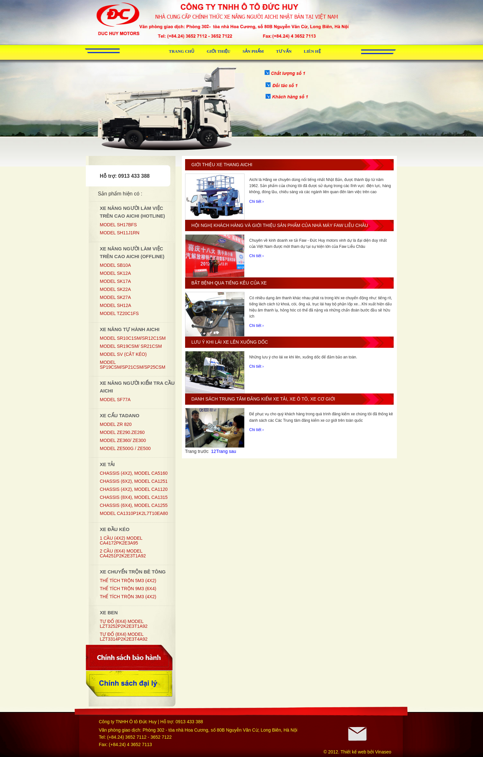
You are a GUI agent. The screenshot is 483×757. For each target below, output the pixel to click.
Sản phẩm (253, 51)
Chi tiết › (256, 201)
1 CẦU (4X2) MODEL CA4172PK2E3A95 (121, 540)
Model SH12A (115, 305)
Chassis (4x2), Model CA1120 (134, 489)
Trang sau (226, 451)
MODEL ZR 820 (116, 424)
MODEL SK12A (115, 273)
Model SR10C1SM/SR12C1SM (133, 338)
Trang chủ (182, 51)
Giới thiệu (218, 51)
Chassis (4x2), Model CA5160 (134, 473)
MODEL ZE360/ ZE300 (123, 440)
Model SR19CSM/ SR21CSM (131, 346)
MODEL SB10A (115, 265)
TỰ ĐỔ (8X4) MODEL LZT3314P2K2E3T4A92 (124, 637)
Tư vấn (283, 51)
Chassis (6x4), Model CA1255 (134, 505)
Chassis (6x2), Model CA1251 (134, 481)
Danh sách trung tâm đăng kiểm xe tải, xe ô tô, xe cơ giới (263, 398)
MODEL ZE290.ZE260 (122, 432)
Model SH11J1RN (119, 232)
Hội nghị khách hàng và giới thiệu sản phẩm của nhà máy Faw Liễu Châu (280, 225)
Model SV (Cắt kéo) (123, 354)
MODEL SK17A (115, 281)
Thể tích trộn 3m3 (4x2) (128, 596)
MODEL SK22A (115, 289)
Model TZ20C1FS (119, 313)
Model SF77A (115, 399)
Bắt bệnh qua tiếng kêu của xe (229, 282)
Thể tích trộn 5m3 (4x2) (128, 580)
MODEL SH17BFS (118, 224)
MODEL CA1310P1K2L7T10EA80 (134, 513)
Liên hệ (312, 51)
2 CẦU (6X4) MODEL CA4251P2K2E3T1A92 (123, 553)
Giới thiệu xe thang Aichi (222, 164)
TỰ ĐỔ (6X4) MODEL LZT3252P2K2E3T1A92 (124, 624)
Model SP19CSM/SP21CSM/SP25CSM (132, 365)
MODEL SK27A (115, 297)
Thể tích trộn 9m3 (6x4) (128, 588)
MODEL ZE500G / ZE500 (125, 448)
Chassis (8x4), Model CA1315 (134, 497)
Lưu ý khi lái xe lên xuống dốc (230, 342)
